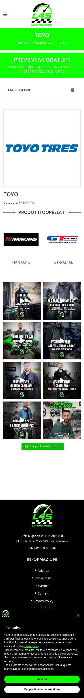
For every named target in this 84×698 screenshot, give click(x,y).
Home (22, 42)
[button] (78, 615)
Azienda (43, 570)
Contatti (43, 593)
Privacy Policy (43, 601)
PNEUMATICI (42, 42)
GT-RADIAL (63, 262)
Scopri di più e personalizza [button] (42, 689)
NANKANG (21, 262)
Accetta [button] (42, 679)
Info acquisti (43, 578)
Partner (43, 586)
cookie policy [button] (31, 646)
